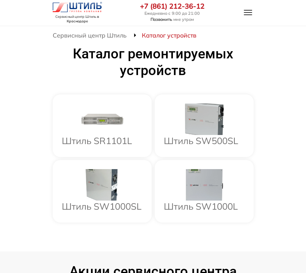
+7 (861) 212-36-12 (172, 6)
